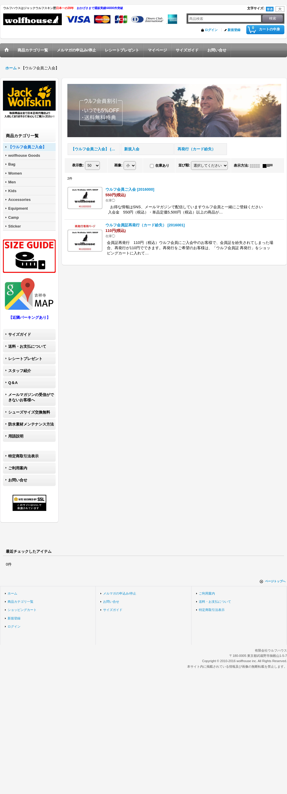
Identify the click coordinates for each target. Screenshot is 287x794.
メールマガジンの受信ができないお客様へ (31, 397)
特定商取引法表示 (23, 456)
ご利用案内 (17, 468)
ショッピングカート (22, 610)
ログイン (211, 30)
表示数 (78, 165)
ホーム (12, 593)
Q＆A (13, 382)
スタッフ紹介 (19, 370)
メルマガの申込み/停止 (119, 593)
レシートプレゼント (25, 358)
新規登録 (234, 30)
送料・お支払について (27, 346)
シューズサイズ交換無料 (29, 412)
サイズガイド (19, 334)
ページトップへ (275, 581)
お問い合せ (17, 480)
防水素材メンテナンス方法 (31, 424)
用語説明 (15, 436)
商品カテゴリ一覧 (20, 601)
